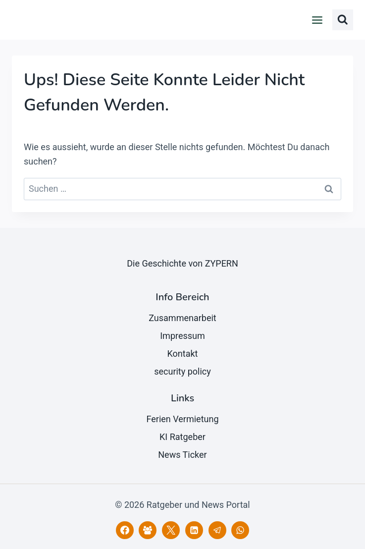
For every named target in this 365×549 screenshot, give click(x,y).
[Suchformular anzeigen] (342, 19)
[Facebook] (125, 530)
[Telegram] (217, 530)
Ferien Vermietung (182, 419)
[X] (171, 530)
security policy (182, 371)
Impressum (182, 335)
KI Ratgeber (182, 437)
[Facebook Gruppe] (147, 530)
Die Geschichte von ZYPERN (182, 263)
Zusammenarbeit (182, 318)
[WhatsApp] (240, 530)
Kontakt (182, 353)
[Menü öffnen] (317, 20)
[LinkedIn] (194, 530)
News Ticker (182, 454)
